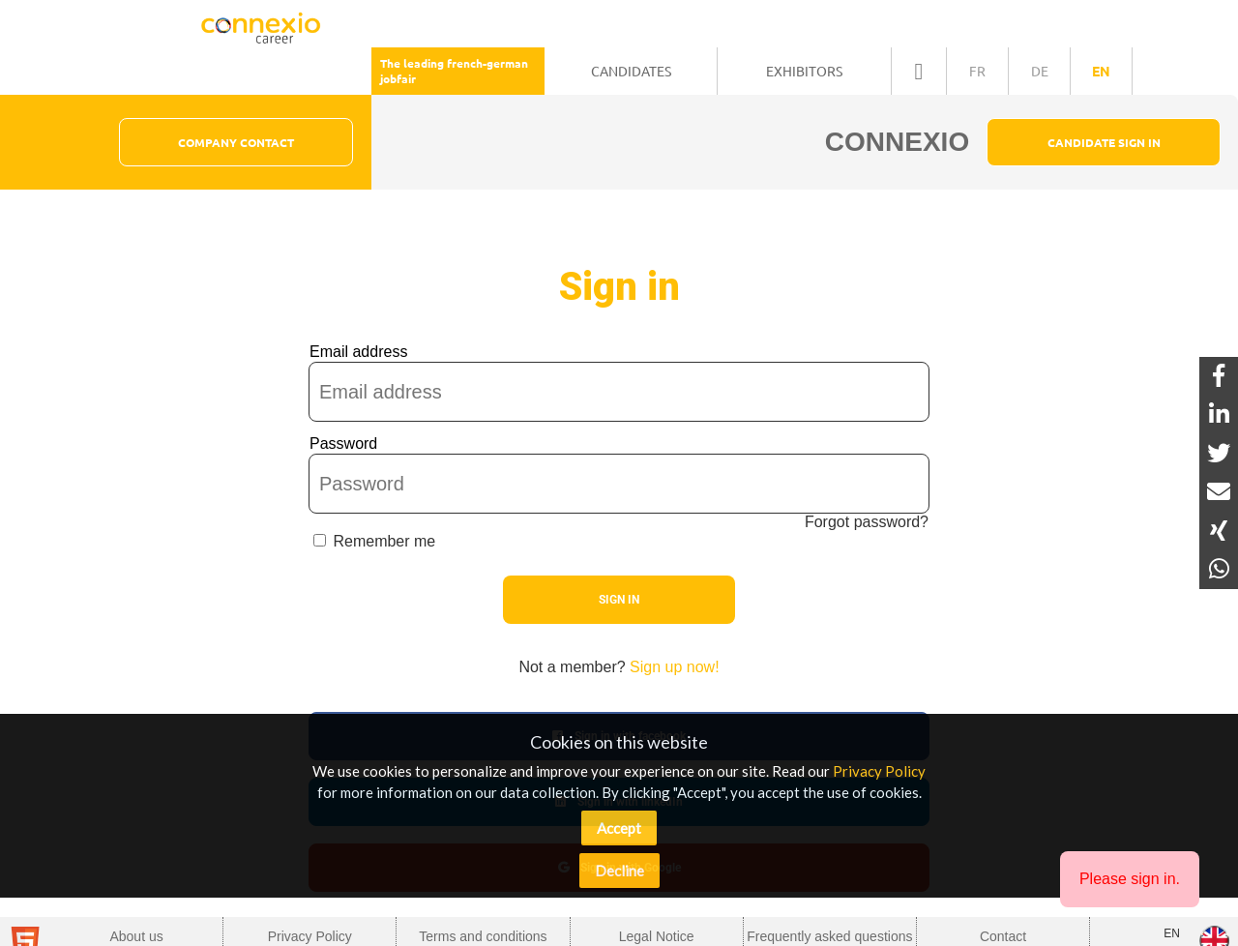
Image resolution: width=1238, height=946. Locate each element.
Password (343, 443)
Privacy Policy (879, 771)
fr (977, 70)
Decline (619, 870)
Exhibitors (804, 70)
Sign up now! (675, 667)
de (1039, 70)
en (1101, 70)
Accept (619, 828)
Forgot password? (866, 522)
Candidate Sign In (1104, 142)
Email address (358, 351)
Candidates (631, 70)
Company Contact (236, 142)
